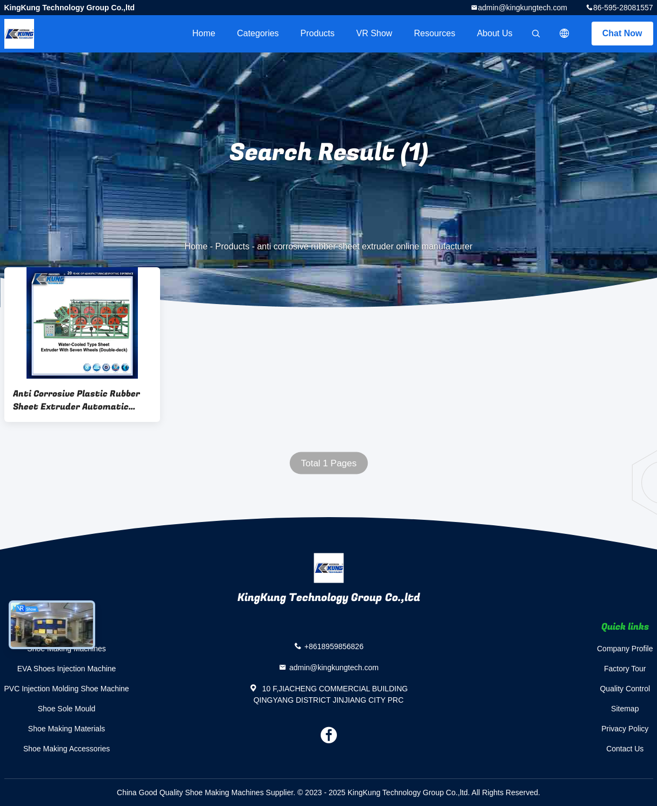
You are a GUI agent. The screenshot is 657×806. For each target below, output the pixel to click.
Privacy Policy (624, 728)
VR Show (374, 33)
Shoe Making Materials (66, 728)
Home (204, 33)
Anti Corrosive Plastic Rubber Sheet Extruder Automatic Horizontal (76, 400)
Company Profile (625, 648)
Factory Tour (625, 668)
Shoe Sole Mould (67, 708)
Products (318, 33)
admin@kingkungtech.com (522, 7)
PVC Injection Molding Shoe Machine (66, 688)
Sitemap (625, 708)
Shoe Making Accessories (66, 748)
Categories (257, 33)
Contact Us (624, 748)
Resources (434, 33)
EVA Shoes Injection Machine (66, 668)
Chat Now (622, 33)
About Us (495, 33)
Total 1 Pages (328, 463)
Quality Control (625, 688)
